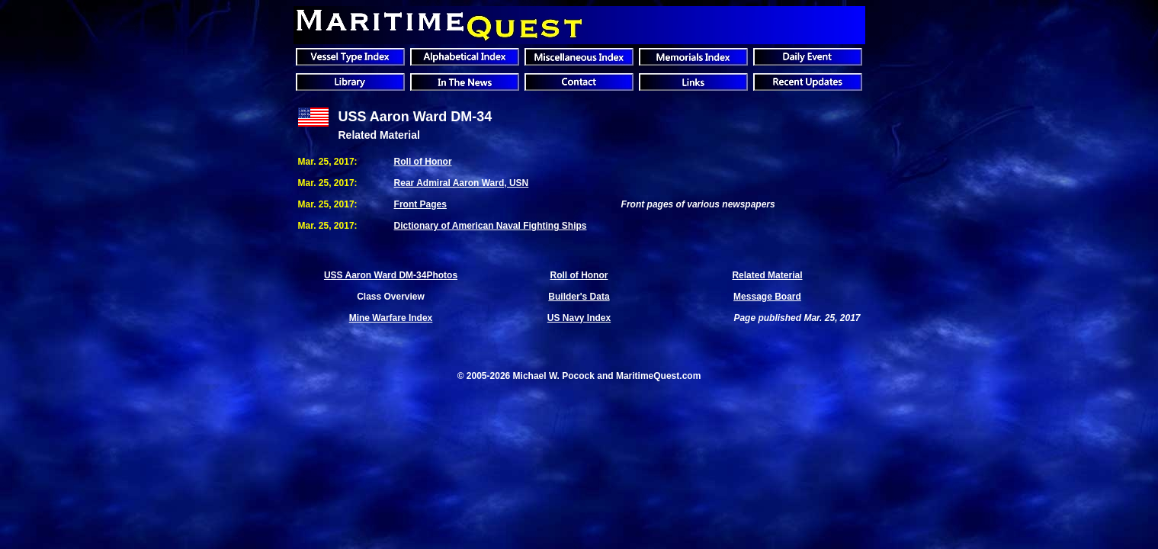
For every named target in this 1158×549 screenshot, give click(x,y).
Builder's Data (578, 296)
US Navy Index (579, 318)
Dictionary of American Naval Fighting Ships (490, 225)
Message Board (767, 296)
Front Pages (420, 204)
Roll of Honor (423, 161)
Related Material (767, 275)
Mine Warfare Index (391, 318)
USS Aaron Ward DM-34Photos (390, 275)
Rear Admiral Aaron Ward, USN (461, 183)
